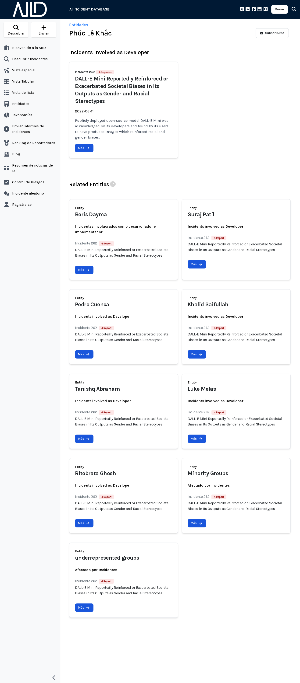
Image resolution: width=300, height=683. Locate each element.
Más (84, 148)
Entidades (78, 25)
